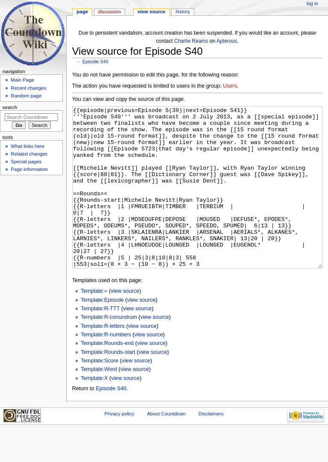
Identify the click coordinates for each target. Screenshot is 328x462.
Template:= (94, 323)
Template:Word (99, 401)
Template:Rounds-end (107, 375)
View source (152, 11)
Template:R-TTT (100, 341)
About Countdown (166, 445)
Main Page (22, 79)
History (183, 11)
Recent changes (28, 88)
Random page (26, 95)
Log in (312, 3)
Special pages (26, 161)
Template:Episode (102, 332)
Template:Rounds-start (108, 384)
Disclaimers (210, 445)
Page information (29, 169)
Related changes (29, 153)
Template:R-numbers (106, 367)
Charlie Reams (191, 41)
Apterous (227, 41)
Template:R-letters (103, 358)
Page (82, 11)
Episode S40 (95, 61)
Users (230, 86)
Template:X (94, 410)
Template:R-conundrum (109, 349)
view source (125, 323)
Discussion (109, 11)
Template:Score (99, 393)
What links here (27, 146)
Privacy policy (119, 445)
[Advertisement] (31, 242)
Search (10, 107)
